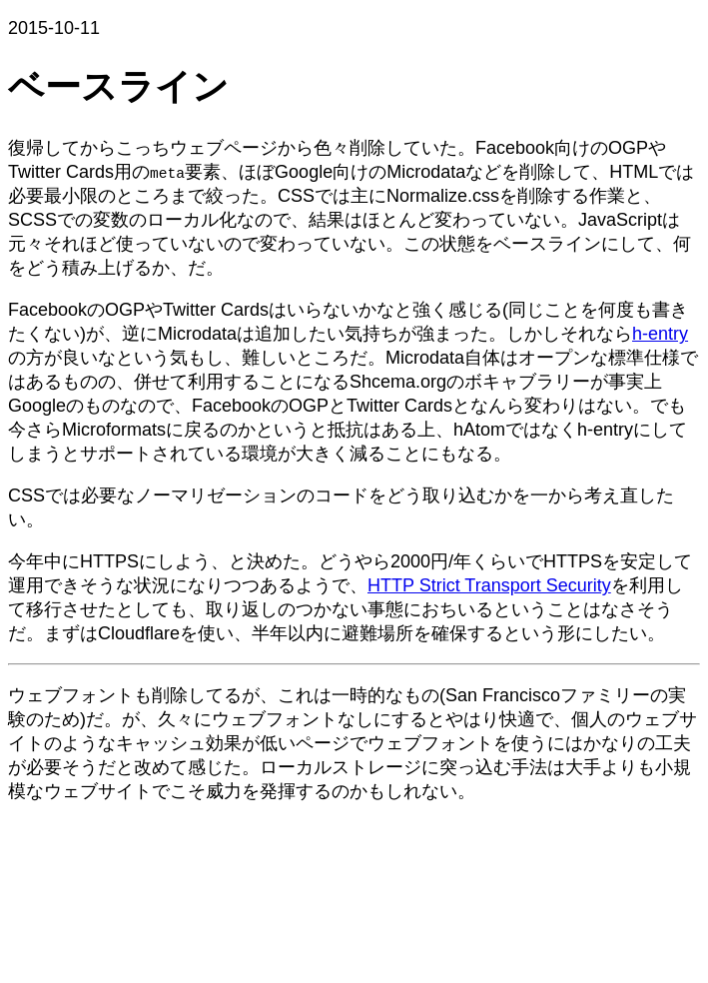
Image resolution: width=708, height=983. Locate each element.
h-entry (660, 334)
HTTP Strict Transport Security (489, 585)
